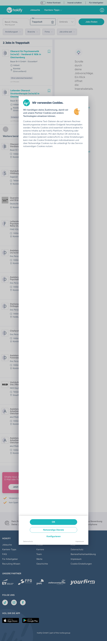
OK (53, 522)
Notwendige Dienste (53, 529)
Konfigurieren (54, 536)
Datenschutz (28, 541)
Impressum (80, 541)
